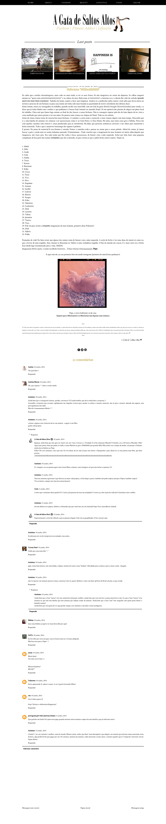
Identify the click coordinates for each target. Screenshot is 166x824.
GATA (30, 635)
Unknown (31, 680)
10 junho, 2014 (39, 367)
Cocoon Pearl (33, 547)
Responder (32, 374)
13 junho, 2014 (41, 730)
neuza (30, 653)
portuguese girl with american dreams (41, 716)
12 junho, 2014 (59, 514)
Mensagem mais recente (30, 808)
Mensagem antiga (137, 808)
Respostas (34, 435)
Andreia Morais (33, 382)
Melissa (30, 620)
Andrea (30, 367)
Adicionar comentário (31, 749)
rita (29, 695)
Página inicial (85, 808)
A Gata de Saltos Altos (42, 439)
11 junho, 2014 (47, 475)
